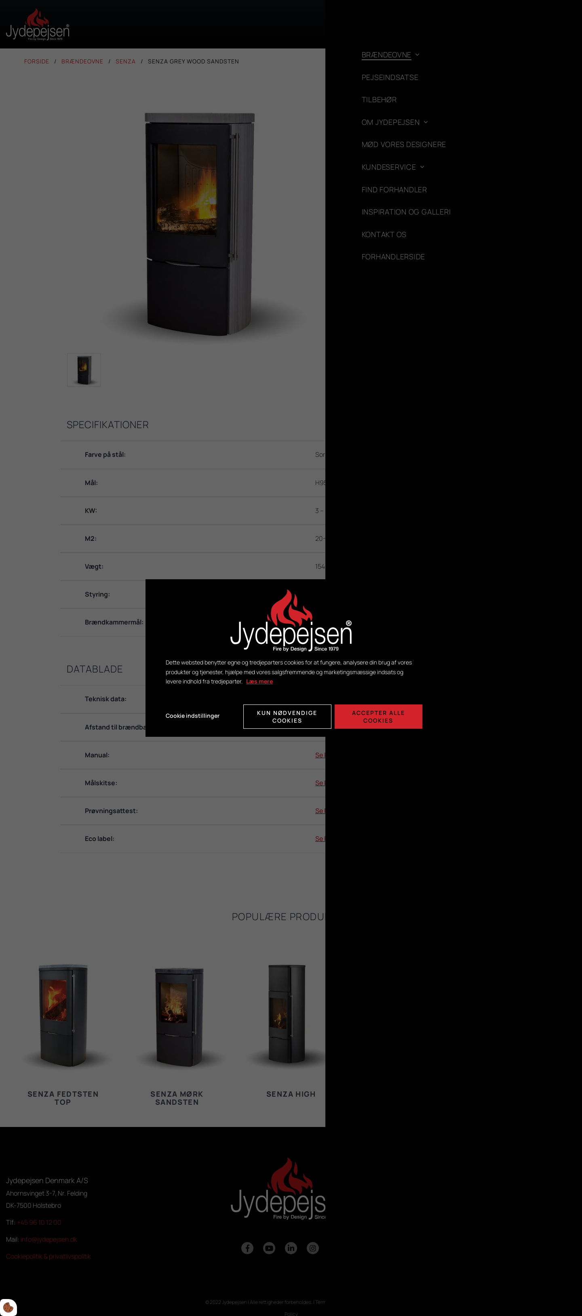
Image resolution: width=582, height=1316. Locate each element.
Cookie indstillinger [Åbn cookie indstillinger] (192, 715)
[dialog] (291, 658)
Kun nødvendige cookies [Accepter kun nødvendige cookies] (287, 715)
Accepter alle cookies (379, 715)
